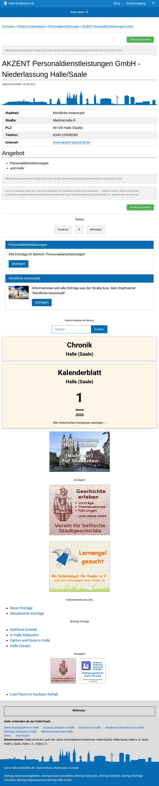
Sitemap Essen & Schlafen (57, 775)
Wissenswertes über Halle (57, 731)
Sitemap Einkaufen (86, 775)
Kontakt (74, 767)
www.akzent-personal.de (71, 142)
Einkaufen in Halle (90, 727)
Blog (117, 3)
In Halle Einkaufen (24, 635)
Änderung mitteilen (140, 39)
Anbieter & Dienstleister (31, 26)
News (7, 735)
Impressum (23, 735)
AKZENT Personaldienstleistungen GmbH (107, 26)
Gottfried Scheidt (23, 629)
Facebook (63, 229)
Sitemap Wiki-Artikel (59, 780)
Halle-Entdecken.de (18, 3)
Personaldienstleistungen (63, 26)
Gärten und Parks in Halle (30, 640)
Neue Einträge (21, 608)
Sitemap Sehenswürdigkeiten (22, 775)
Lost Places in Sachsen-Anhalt (34, 694)
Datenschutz (44, 767)
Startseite (8, 26)
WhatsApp (95, 229)
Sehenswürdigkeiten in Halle (21, 727)
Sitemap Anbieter (109, 775)
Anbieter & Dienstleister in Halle (124, 727)
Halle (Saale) (20, 646)
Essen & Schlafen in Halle (58, 727)
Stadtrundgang (136, 3)
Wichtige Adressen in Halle (20, 731)
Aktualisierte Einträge (27, 613)
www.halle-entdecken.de (19, 767)
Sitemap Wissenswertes (31, 780)
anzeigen (18, 264)
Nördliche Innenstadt (24, 278)
